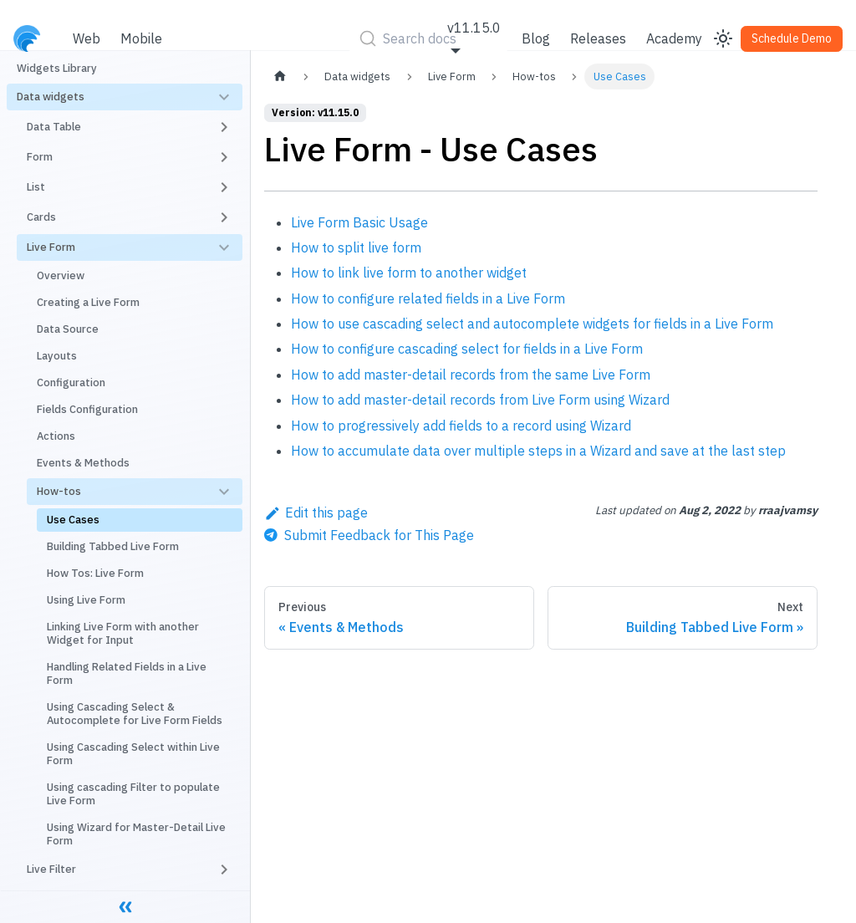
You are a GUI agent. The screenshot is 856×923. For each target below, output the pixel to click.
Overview (60, 275)
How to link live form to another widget (409, 272)
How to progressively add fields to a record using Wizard (461, 425)
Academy (674, 38)
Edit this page (316, 512)
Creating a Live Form (88, 302)
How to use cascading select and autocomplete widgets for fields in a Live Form (532, 323)
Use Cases (73, 519)
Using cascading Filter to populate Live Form (133, 794)
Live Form (51, 247)
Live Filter (51, 869)
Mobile (141, 38)
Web (86, 38)
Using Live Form (86, 600)
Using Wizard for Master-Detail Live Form (136, 834)
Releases (598, 38)
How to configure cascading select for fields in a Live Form (467, 348)
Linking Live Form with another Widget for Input (123, 633)
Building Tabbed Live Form (113, 546)
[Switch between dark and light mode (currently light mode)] (723, 38)
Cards (41, 217)
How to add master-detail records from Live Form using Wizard (480, 399)
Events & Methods (83, 463)
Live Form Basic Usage (359, 222)
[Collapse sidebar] (125, 906)
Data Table (54, 127)
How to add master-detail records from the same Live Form (470, 374)
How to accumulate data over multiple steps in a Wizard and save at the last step (538, 450)
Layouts (57, 356)
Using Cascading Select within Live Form (133, 753)
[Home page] (280, 76)
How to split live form (356, 247)
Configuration (71, 382)
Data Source (68, 329)
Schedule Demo (792, 38)
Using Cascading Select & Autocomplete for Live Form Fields (134, 713)
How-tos (59, 491)
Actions (56, 436)
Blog (536, 38)
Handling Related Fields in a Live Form (126, 673)
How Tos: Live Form (95, 573)
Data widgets (50, 96)
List (36, 187)
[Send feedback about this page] (369, 535)
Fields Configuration (87, 409)
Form (40, 157)
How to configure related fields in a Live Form (428, 298)
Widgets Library (57, 68)
